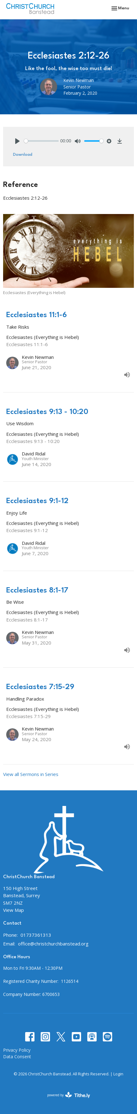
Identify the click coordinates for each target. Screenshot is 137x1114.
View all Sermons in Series (30, 774)
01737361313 (36, 935)
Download (22, 154)
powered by (68, 1095)
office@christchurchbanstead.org (53, 943)
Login (118, 1074)
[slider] (41, 141)
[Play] (17, 141)
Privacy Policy (16, 1050)
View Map (13, 910)
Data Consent (17, 1056)
